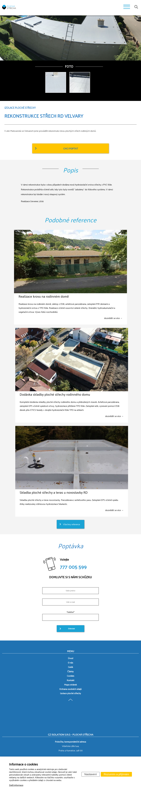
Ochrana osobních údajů (70, 689)
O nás (70, 663)
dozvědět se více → (113, 318)
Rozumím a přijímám (116, 774)
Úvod (70, 658)
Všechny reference (71, 524)
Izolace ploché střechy (70, 693)
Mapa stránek (70, 685)
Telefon (70, 612)
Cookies (70, 676)
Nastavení (90, 774)
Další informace (16, 785)
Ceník (70, 667)
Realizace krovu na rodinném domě (44, 296)
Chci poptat (70, 148)
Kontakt (70, 680)
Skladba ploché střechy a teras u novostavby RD (54, 492)
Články (70, 671)
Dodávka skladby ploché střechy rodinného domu (55, 394)
